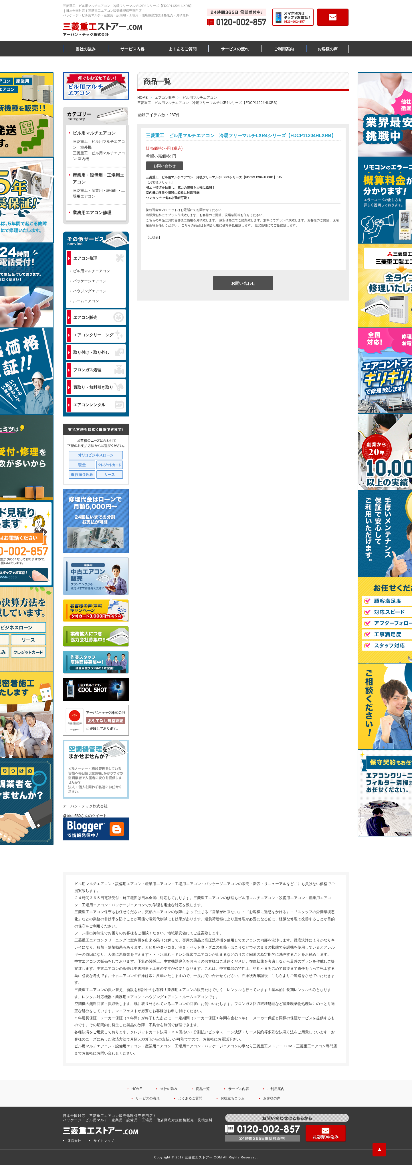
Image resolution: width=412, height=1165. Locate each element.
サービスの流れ (235, 49)
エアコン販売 (98, 317)
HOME (137, 1089)
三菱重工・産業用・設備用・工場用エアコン (99, 193)
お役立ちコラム (233, 1098)
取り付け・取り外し (98, 352)
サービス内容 (132, 49)
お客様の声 (328, 49)
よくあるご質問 (183, 49)
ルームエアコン (86, 301)
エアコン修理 (98, 258)
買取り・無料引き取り (98, 387)
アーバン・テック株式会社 (85, 806)
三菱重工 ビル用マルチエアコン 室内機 (99, 156)
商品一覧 (203, 1089)
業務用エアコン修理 (92, 212)
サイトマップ (104, 1140)
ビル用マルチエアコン (91, 271)
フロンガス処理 (98, 369)
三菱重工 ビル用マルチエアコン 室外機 (99, 144)
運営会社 (74, 1140)
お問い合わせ (164, 166)
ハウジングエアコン (89, 291)
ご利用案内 (284, 49)
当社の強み (86, 49)
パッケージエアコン (89, 281)
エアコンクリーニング (98, 335)
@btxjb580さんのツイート (85, 815)
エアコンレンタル (98, 404)
